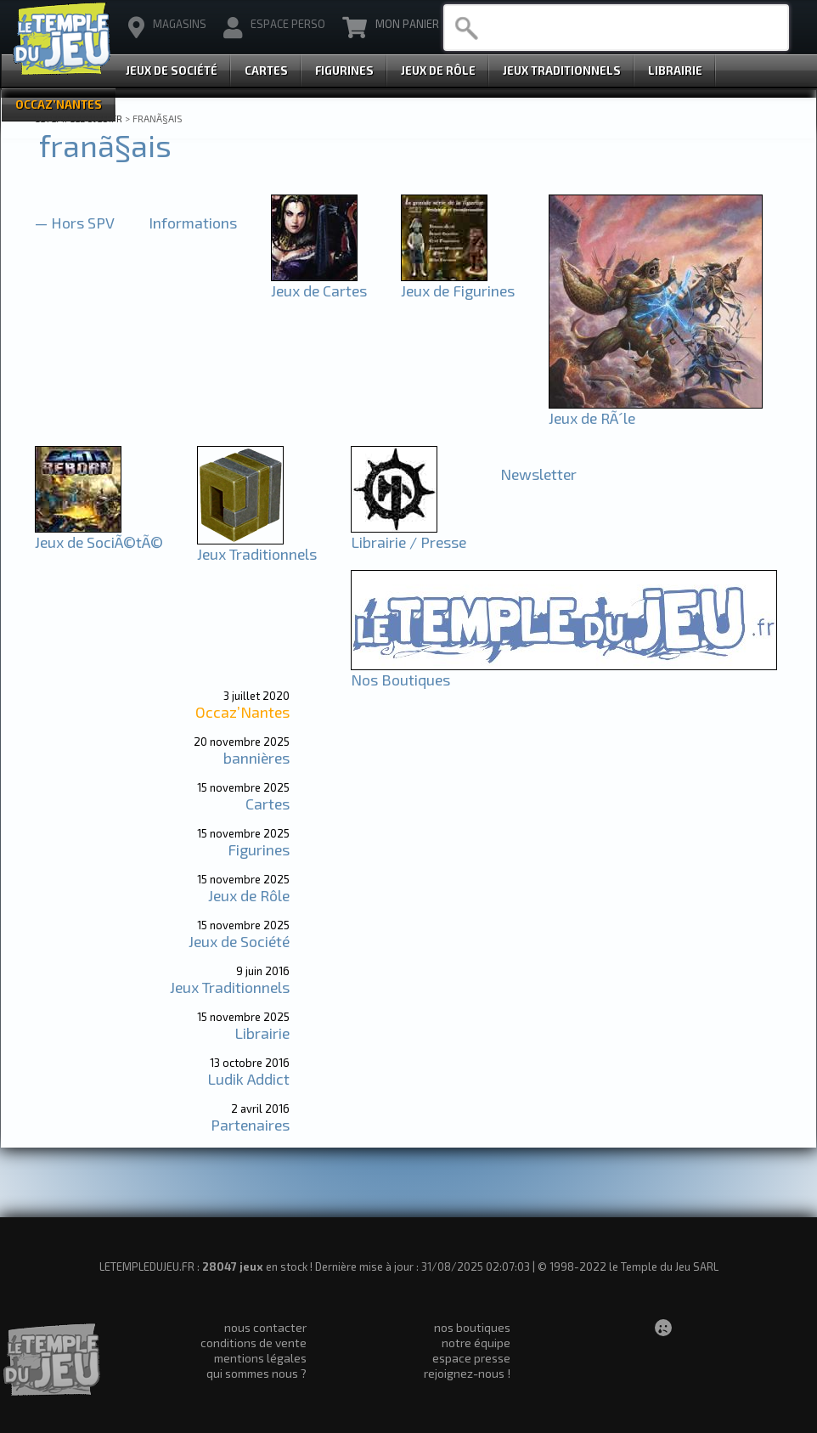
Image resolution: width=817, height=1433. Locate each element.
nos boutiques (472, 1327)
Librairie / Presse (408, 534)
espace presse (471, 1358)
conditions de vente (253, 1342)
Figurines (344, 70)
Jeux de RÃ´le (656, 410)
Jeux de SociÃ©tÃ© (99, 534)
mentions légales (260, 1358)
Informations (193, 222)
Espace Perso (274, 28)
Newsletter (538, 474)
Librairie (675, 70)
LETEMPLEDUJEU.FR (78, 118)
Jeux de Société (171, 70)
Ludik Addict (248, 1078)
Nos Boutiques (564, 672)
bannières (256, 757)
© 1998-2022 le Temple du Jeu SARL (628, 1266)
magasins (167, 28)
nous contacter (265, 1327)
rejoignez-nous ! (467, 1373)
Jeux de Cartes (319, 283)
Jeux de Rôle (438, 70)
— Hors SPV (75, 222)
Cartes (266, 70)
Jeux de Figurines (458, 283)
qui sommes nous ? (256, 1373)
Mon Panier (390, 28)
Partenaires (250, 1124)
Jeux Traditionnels (562, 70)
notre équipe (476, 1342)
